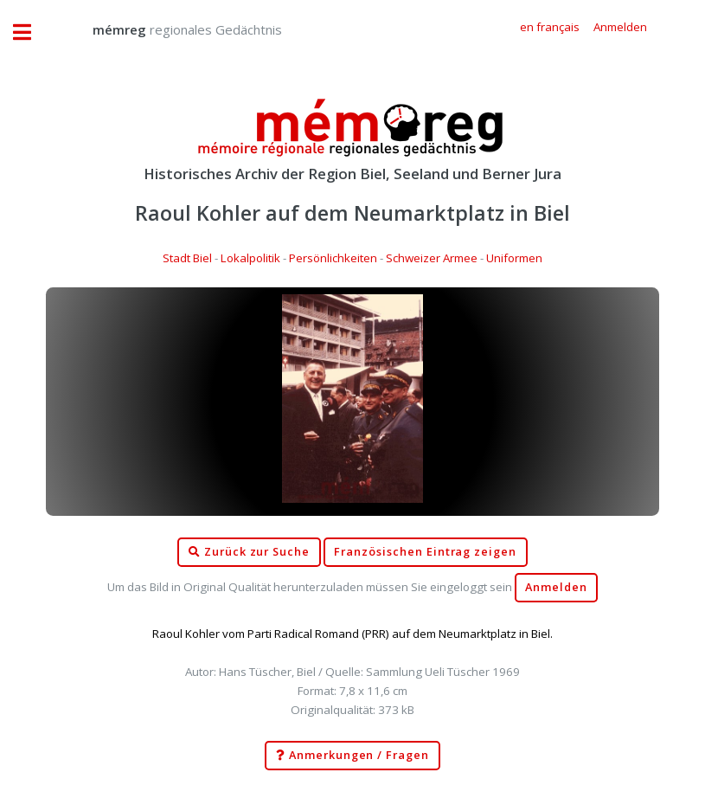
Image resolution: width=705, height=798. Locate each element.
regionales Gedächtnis (170, 29)
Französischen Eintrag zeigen (425, 551)
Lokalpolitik (250, 258)
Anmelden (556, 587)
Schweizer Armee (431, 258)
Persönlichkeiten (333, 258)
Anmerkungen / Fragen (352, 756)
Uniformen (514, 258)
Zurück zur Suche (249, 552)
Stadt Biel (187, 258)
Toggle (31, 32)
